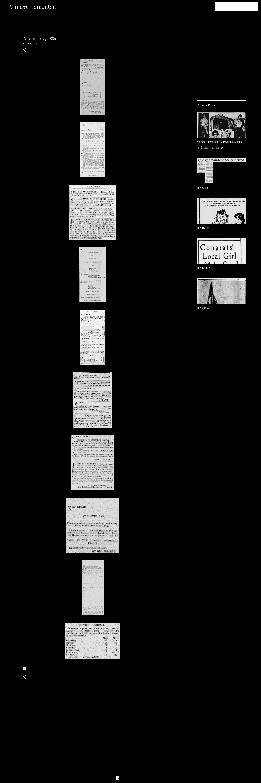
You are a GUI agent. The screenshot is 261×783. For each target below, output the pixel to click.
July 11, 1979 (203, 227)
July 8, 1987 (203, 187)
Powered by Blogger (131, 778)
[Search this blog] (240, 6)
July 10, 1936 (204, 267)
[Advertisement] (92, 743)
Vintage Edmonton (33, 6)
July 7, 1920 (203, 307)
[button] (24, 50)
